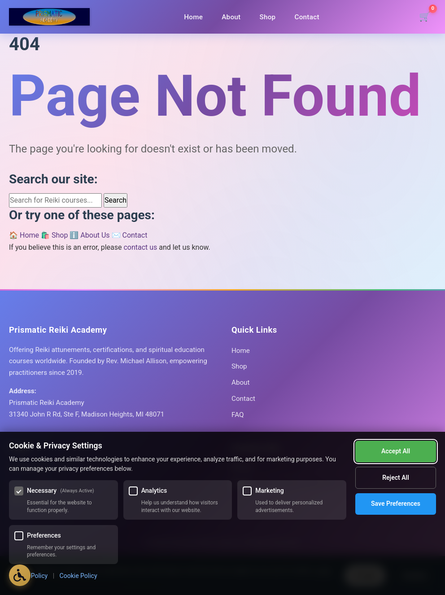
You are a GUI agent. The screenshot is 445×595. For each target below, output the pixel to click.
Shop (267, 17)
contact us (140, 247)
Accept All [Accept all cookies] (395, 503)
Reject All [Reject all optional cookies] (395, 451)
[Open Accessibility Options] (20, 575)
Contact (306, 17)
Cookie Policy (78, 575)
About (231, 17)
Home (193, 17)
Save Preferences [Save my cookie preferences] (395, 478)
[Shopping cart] (425, 16)
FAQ (237, 415)
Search (116, 200)
